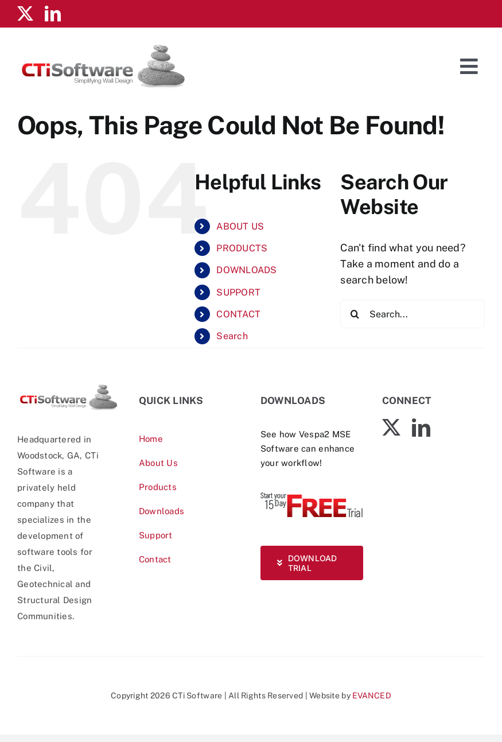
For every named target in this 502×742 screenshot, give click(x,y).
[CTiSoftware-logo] (68, 388)
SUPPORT (238, 292)
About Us (158, 463)
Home (151, 439)
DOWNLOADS (246, 270)
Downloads (161, 511)
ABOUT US (240, 226)
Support (156, 535)
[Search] (354, 314)
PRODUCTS (241, 248)
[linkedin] (53, 14)
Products (158, 487)
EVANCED (371, 695)
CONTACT (238, 314)
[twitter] (25, 14)
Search (232, 336)
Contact (155, 559)
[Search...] (412, 314)
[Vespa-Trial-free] (311, 495)
